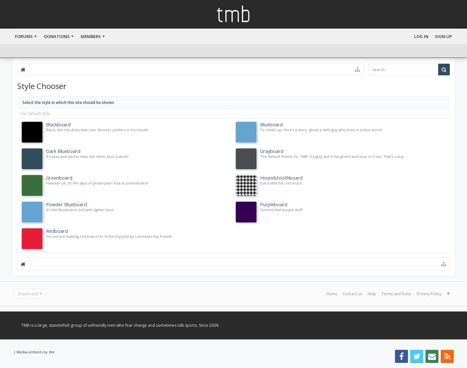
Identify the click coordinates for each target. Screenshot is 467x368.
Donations (57, 36)
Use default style (35, 113)
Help (372, 294)
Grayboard (28, 294)
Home (331, 294)
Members (91, 36)
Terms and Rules (396, 294)
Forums (24, 36)
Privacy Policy (429, 294)
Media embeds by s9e (35, 351)
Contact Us (352, 294)
